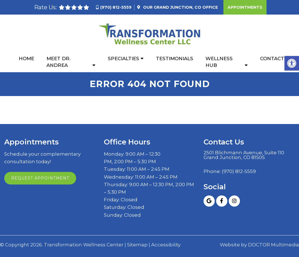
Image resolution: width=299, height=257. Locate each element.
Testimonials (174, 58)
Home (26, 58)
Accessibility (166, 244)
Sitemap (137, 244)
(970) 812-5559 (116, 7)
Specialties (123, 58)
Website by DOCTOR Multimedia (259, 244)
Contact (272, 58)
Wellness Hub (219, 62)
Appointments (245, 7)
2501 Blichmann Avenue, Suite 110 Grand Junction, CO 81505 (244, 155)
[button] (291, 63)
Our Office (180, 7)
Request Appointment (40, 178)
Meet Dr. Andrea (58, 62)
